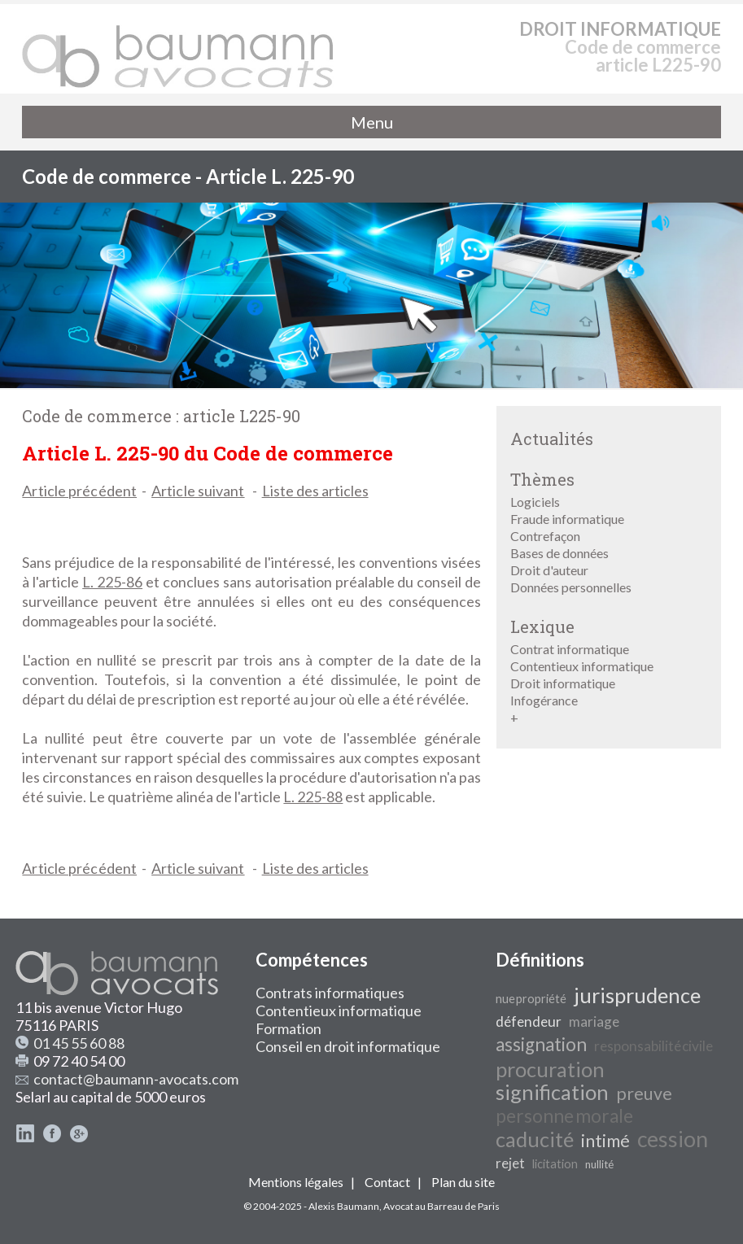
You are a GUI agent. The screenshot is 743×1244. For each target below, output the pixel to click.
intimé (605, 1140)
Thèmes (542, 479)
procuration (550, 1069)
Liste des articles (315, 491)
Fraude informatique (567, 518)
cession (672, 1139)
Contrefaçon (545, 535)
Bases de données (559, 553)
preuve (644, 1093)
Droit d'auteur (549, 570)
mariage (594, 1021)
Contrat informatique (569, 649)
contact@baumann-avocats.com (135, 1079)
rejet (510, 1163)
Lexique (542, 626)
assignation (541, 1044)
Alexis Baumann (343, 1206)
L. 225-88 (313, 796)
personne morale (564, 1116)
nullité (599, 1164)
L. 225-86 (112, 582)
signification (552, 1092)
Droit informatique (562, 683)
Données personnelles (571, 587)
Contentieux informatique (581, 666)
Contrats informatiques (330, 993)
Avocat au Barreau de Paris (441, 1206)
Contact (387, 1181)
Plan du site (463, 1181)
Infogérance (544, 700)
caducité (535, 1139)
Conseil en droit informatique (348, 1046)
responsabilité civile (653, 1045)
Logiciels (535, 501)
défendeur (529, 1021)
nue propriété (531, 999)
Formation (288, 1028)
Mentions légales (295, 1181)
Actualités (551, 438)
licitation (555, 1164)
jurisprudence (637, 995)
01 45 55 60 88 (79, 1043)
